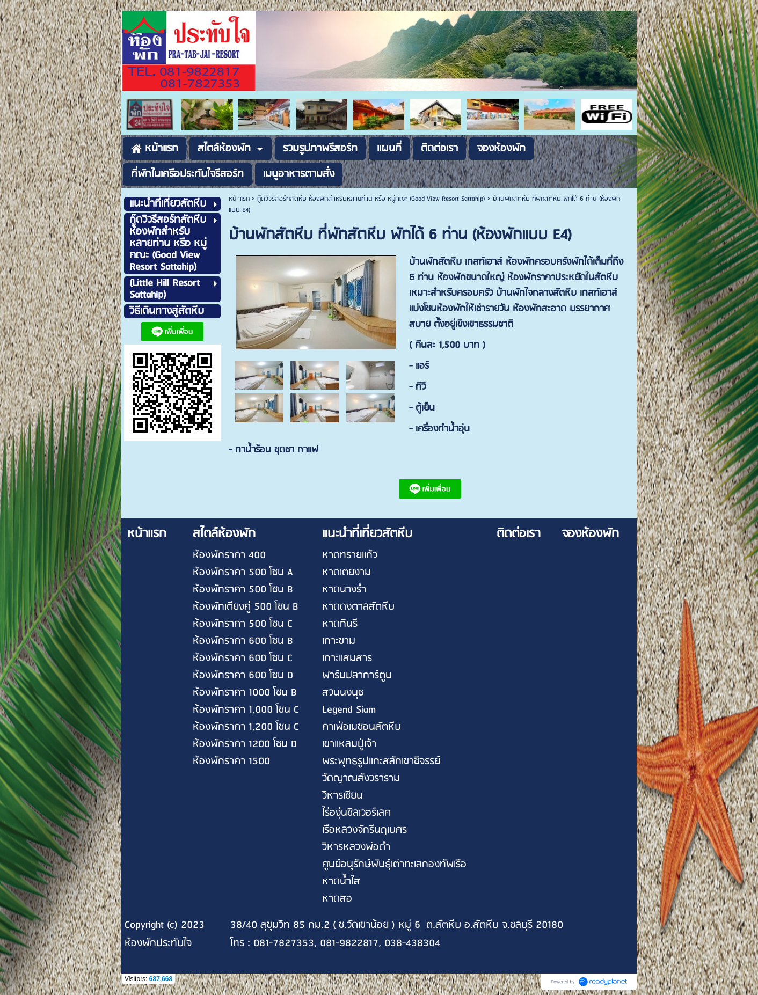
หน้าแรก (239, 198)
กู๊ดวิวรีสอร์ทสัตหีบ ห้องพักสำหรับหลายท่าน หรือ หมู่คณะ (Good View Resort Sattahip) (371, 198)
